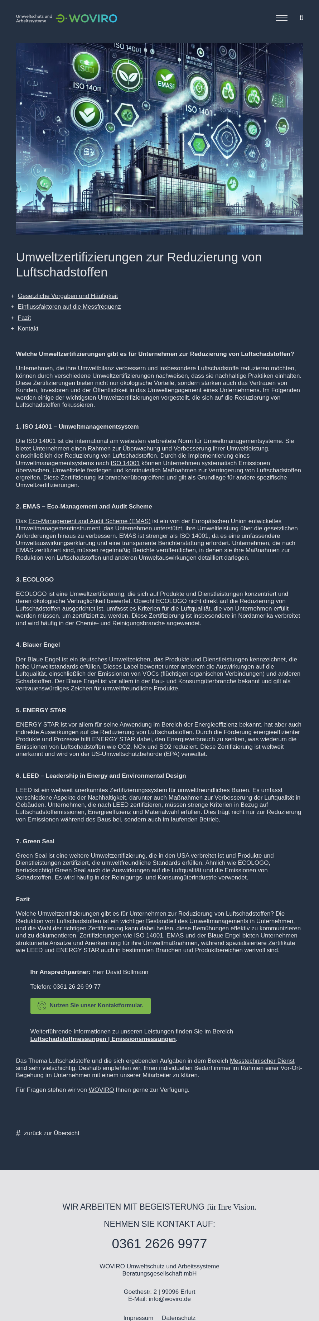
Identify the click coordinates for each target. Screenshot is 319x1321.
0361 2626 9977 (159, 1243)
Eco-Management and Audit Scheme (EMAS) (90, 521)
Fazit (24, 317)
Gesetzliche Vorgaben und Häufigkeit (68, 296)
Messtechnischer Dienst (262, 1060)
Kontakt (28, 328)
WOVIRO (101, 1089)
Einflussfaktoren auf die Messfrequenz (69, 306)
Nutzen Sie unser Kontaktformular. (91, 1006)
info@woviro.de (170, 1299)
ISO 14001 (125, 463)
